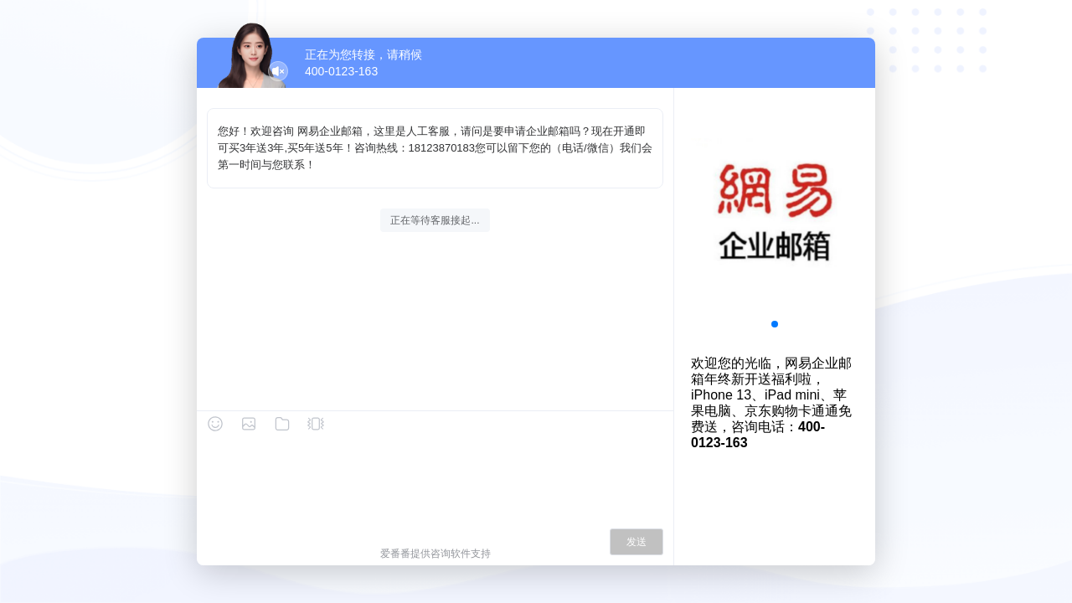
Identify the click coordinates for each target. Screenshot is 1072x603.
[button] (774, 324)
